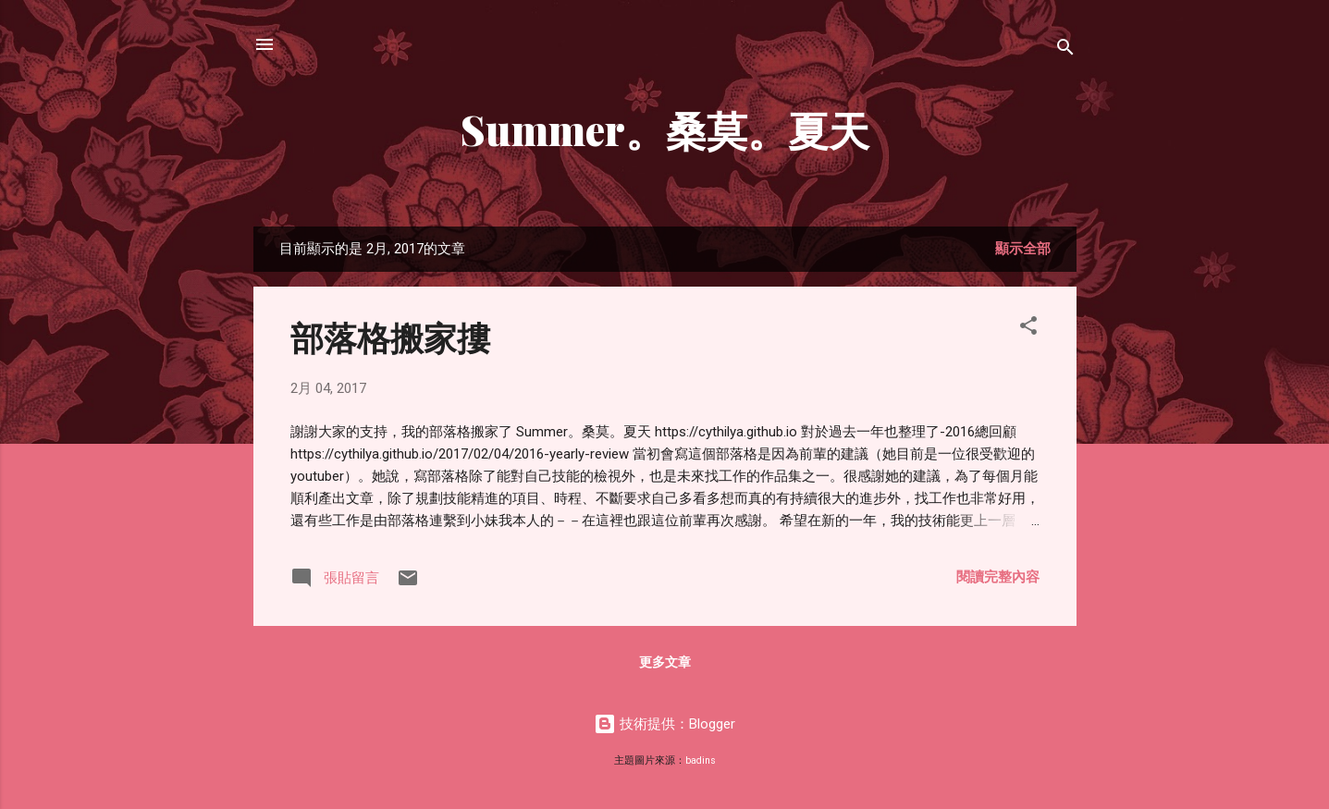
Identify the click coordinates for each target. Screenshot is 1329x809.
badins (700, 760)
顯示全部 (1023, 248)
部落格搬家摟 (390, 336)
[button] (1028, 328)
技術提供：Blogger (664, 724)
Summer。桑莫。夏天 (665, 129)
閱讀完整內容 (998, 577)
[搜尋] (1065, 50)
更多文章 (665, 662)
